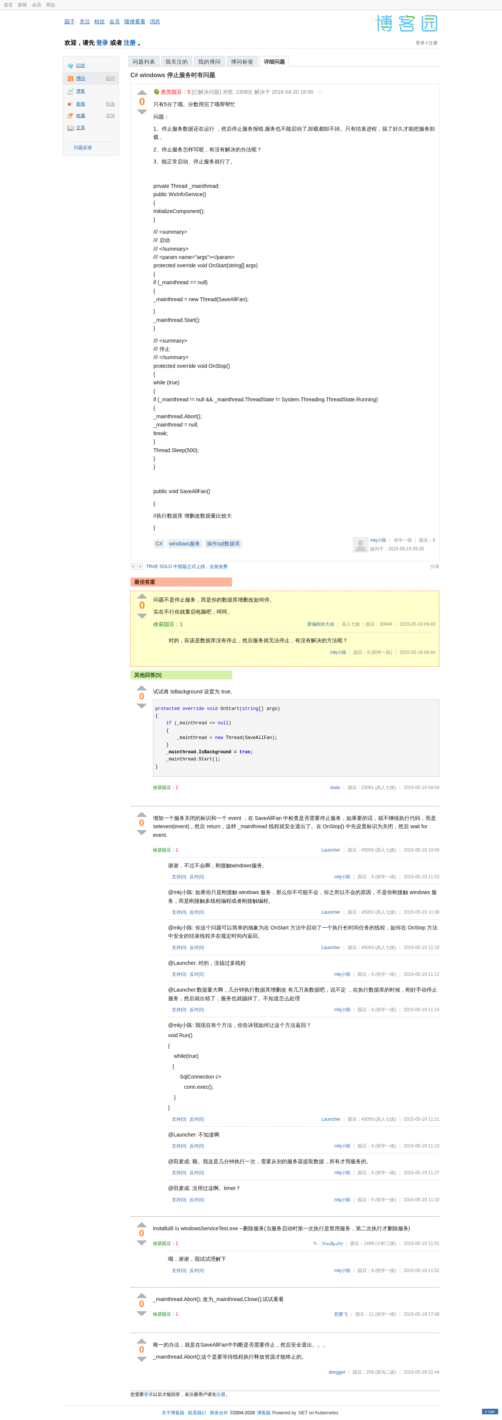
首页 (8, 5)
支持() (179, 876)
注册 (130, 43)
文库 (80, 127)
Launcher (330, 850)
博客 (80, 91)
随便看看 (134, 21)
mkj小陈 (378, 540)
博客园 (264, 1412)
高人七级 (351, 624)
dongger (337, 1372)
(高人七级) (385, 787)
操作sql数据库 (223, 544)
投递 (110, 104)
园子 (69, 21)
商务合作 (219, 1412)
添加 (110, 115)
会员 (36, 5)
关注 (85, 21)
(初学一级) (381, 652)
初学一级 (403, 540)
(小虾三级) (385, 1243)
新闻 (22, 5)
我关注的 (176, 62)
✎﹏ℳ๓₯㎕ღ (328, 1243)
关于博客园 (173, 1412)
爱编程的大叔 (320, 624)
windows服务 (184, 544)
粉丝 (99, 21)
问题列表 (144, 62)
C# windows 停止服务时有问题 (172, 75)
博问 (80, 78)
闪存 (80, 65)
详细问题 (274, 62)
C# (159, 544)
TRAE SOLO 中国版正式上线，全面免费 (187, 566)
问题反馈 (83, 147)
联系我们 (197, 1412)
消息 (155, 21)
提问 (110, 78)
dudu (335, 787)
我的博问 (209, 62)
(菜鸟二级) (385, 1372)
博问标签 (242, 62)
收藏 (80, 115)
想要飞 (341, 1314)
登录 (102, 43)
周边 (50, 5)
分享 (434, 566)
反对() (197, 876)
